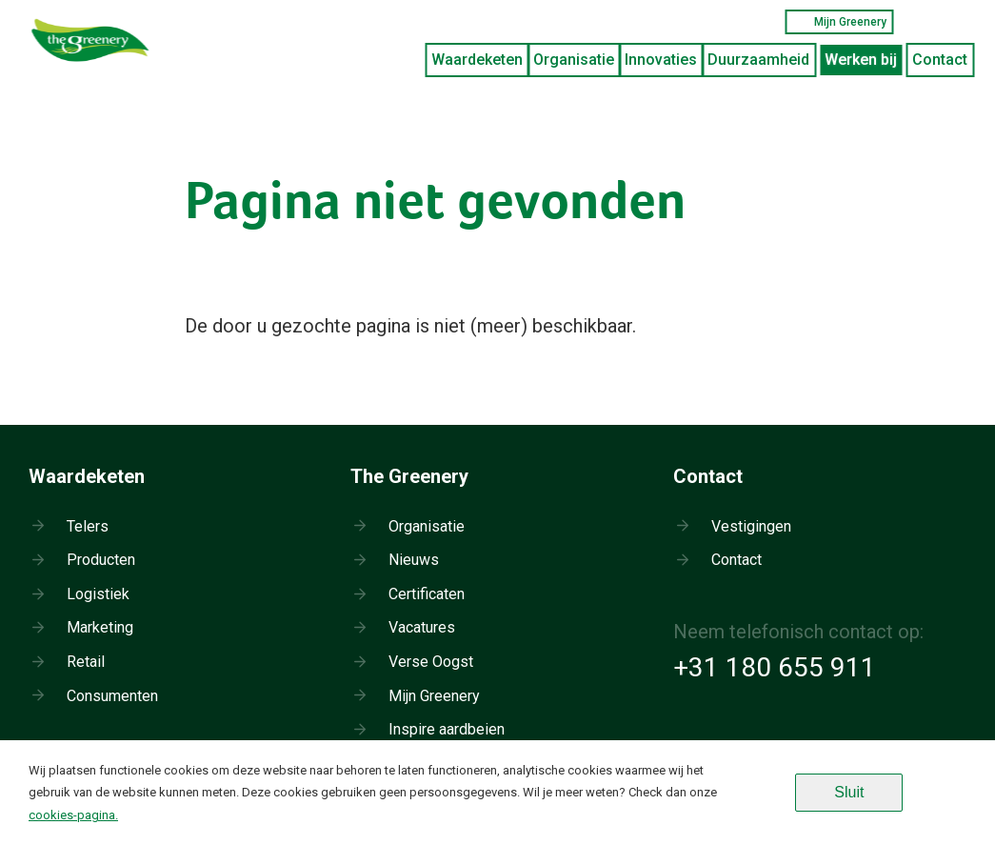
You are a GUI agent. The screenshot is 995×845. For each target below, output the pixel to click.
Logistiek (98, 594)
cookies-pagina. (73, 815)
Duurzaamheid (758, 59)
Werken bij (861, 59)
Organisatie (573, 59)
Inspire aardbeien (446, 729)
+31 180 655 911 (774, 667)
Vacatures (421, 627)
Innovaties (661, 59)
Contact (939, 59)
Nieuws (413, 560)
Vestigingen (751, 526)
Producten (101, 560)
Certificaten (426, 594)
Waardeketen (477, 59)
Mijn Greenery (838, 21)
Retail (86, 662)
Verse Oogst (430, 662)
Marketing (100, 627)
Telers (88, 526)
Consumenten (112, 696)
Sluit (849, 792)
